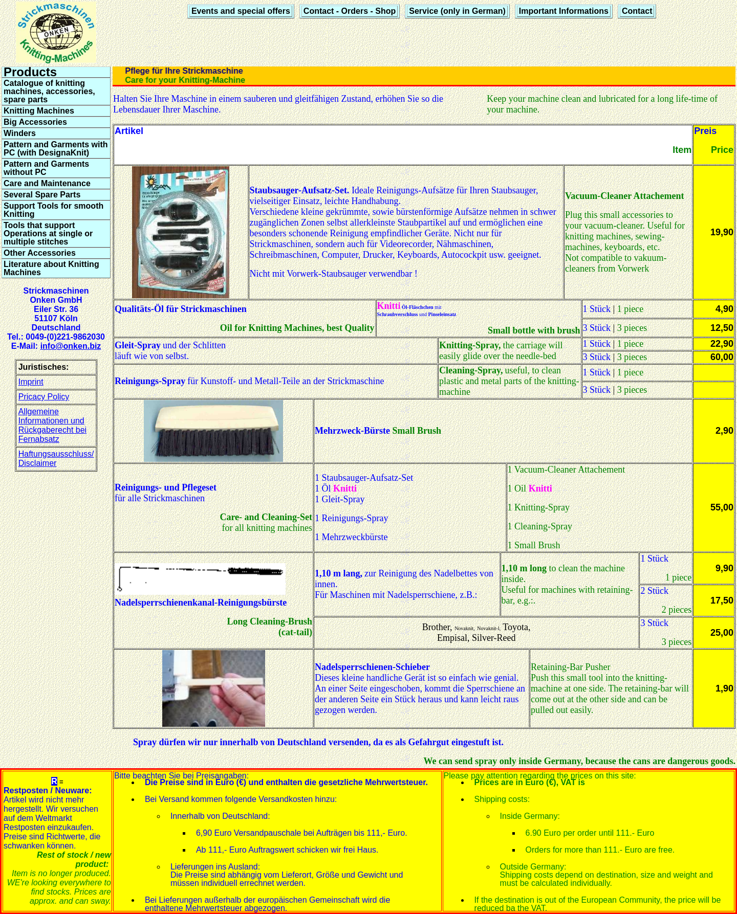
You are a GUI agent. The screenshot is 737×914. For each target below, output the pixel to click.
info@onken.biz (70, 346)
